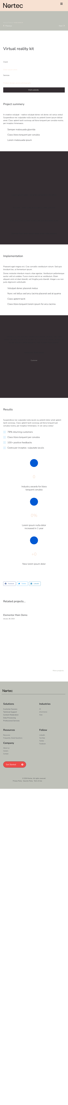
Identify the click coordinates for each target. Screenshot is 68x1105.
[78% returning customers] (34, 432)
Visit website (33, 90)
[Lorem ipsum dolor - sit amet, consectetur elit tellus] (34, 190)
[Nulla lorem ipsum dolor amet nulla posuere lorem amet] (34, 215)
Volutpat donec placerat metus (22, 288)
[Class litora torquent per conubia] (34, 134)
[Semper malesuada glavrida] (34, 129)
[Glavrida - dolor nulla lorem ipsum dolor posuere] (34, 202)
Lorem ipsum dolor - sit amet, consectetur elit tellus (34, 195)
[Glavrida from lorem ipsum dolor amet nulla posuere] (34, 228)
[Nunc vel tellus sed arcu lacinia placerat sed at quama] (4, 293)
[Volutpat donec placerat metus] (4, 288)
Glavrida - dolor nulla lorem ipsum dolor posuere (34, 207)
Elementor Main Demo (15, 615)
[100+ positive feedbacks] (34, 442)
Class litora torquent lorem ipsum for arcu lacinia (31, 304)
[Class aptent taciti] (4, 298)
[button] (61, 3)
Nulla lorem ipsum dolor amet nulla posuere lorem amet (34, 220)
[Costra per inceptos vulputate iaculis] (34, 447)
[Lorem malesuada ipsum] (34, 140)
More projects (58, 671)
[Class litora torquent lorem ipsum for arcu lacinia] (4, 304)
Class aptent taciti (16, 298)
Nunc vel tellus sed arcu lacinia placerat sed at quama (34, 293)
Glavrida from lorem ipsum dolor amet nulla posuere (34, 233)
